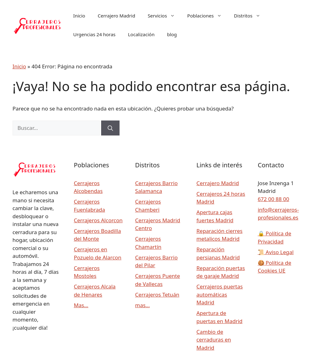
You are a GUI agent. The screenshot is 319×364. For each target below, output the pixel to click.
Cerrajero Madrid (116, 15)
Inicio (79, 15)
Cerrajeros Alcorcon (98, 220)
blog (172, 34)
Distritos (250, 15)
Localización (141, 34)
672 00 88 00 (273, 199)
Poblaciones (207, 15)
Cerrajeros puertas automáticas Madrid (219, 294)
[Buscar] (110, 128)
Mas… (81, 305)
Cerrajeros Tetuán (157, 294)
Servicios (164, 15)
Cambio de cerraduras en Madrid (213, 339)
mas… (142, 305)
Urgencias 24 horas (94, 34)
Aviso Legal (276, 252)
